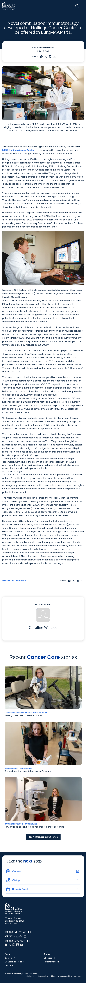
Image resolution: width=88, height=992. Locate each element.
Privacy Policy (42, 976)
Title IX (53, 976)
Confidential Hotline (14, 961)
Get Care (9, 965)
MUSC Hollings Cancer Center (18, 150)
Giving (47, 954)
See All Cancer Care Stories (43, 836)
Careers (10, 958)
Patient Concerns (52, 961)
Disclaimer (30, 976)
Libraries (49, 958)
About (8, 954)
